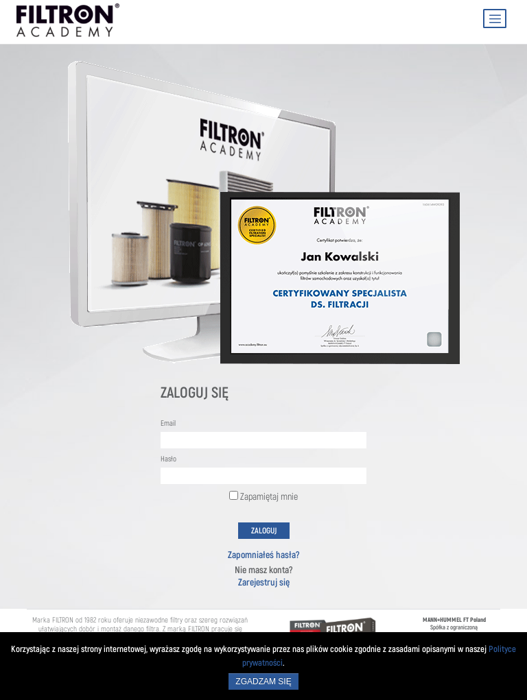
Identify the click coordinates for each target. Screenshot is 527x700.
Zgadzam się (263, 681)
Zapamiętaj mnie (263, 497)
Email (168, 424)
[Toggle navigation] (494, 18)
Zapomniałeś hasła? (264, 555)
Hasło (168, 459)
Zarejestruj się (264, 582)
